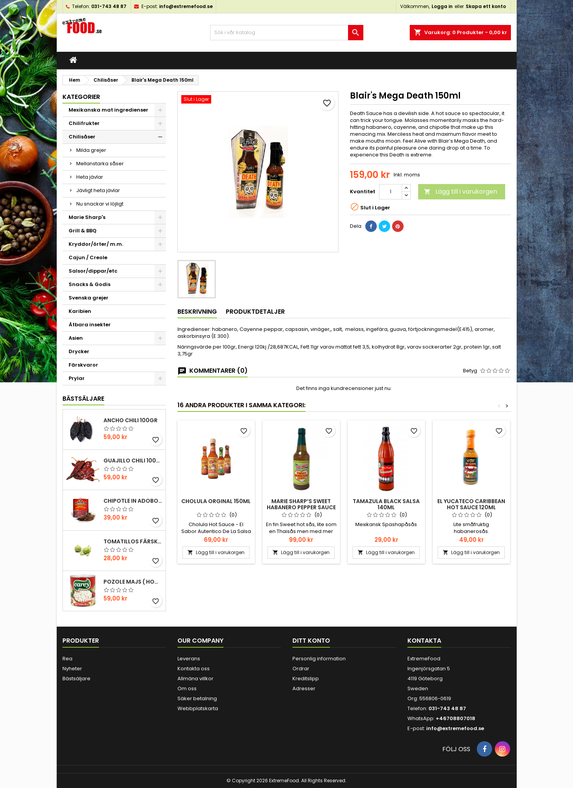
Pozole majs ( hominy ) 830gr (133, 582)
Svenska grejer (88, 297)
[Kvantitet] (390, 191)
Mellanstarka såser (100, 163)
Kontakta (424, 640)
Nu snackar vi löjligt (99, 203)
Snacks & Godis (89, 284)
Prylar (77, 378)
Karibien (80, 311)
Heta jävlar (89, 177)
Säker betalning (197, 698)
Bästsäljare (83, 398)
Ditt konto (311, 640)
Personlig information (319, 658)
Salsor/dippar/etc (93, 271)
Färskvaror (83, 365)
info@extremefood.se (186, 6)
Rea (67, 658)
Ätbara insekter (90, 324)
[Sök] (286, 32)
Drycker (79, 351)
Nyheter (72, 668)
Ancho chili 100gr (130, 420)
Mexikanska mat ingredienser (108, 110)
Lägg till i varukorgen (460, 191)
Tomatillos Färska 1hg (133, 541)
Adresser (303, 688)
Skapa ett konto (486, 6)
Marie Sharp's (87, 217)
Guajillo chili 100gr (133, 460)
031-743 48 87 (108, 6)
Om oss (187, 688)
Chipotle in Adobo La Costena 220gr (133, 501)
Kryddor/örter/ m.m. (96, 244)
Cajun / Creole (88, 257)
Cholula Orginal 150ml (216, 501)
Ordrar (300, 668)
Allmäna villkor (195, 678)
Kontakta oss (193, 668)
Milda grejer (91, 150)
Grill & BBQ (83, 230)
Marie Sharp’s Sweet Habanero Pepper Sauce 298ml (301, 507)
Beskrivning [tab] (197, 311)
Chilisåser (82, 136)
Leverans (188, 658)
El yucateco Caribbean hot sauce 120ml (471, 504)
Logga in (442, 6)
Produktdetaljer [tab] (255, 311)
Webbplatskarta (197, 708)
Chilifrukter (84, 123)
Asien (76, 338)
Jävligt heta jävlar (98, 190)
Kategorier (81, 96)
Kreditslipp (305, 678)
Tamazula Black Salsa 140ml (386, 504)
